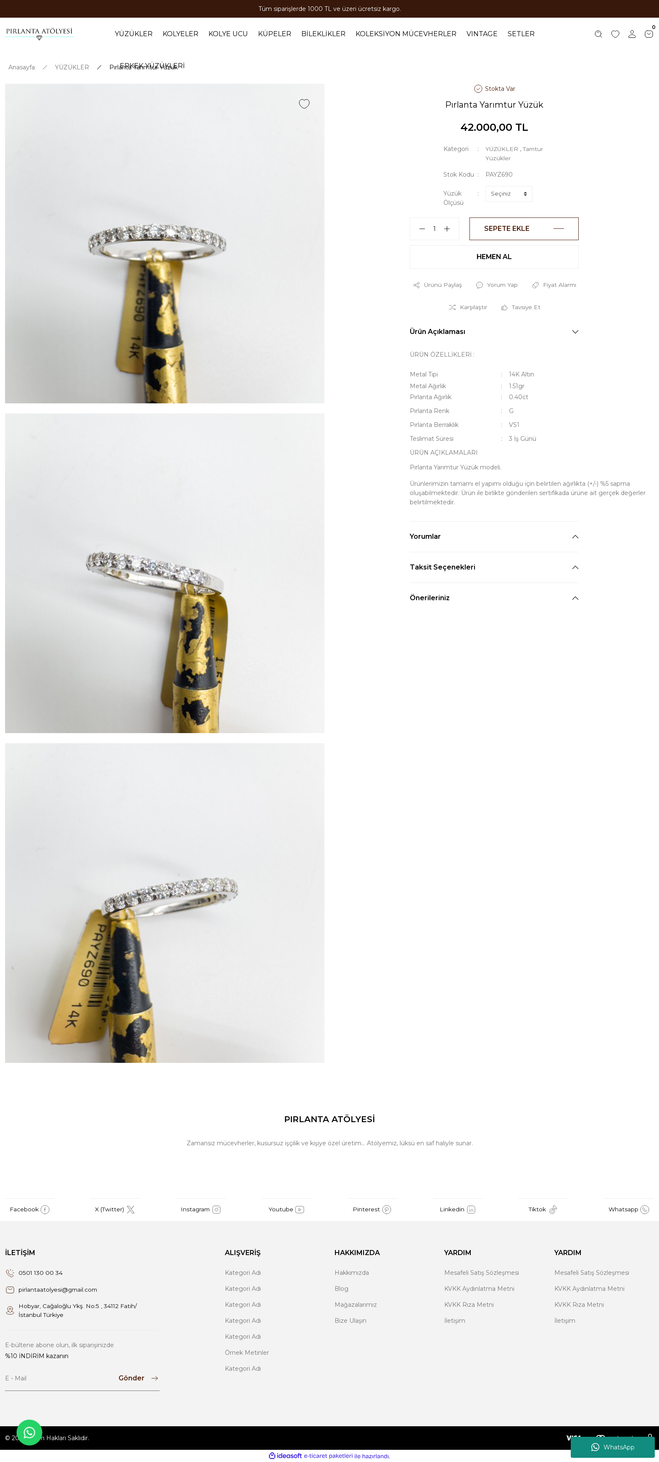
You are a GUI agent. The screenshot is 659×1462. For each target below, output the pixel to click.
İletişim (454, 1320)
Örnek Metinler (247, 1352)
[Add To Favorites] (304, 103)
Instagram (201, 1209)
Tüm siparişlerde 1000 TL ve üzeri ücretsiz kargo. (329, 9)
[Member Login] (632, 34)
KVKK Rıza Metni (469, 1304)
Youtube (287, 1209)
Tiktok (544, 1209)
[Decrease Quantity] (418, 228)
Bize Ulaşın (350, 1320)
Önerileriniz (430, 597)
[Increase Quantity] (450, 228)
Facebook (30, 1209)
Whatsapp (629, 1209)
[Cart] (649, 34)
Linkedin (458, 1209)
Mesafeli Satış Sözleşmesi (481, 1272)
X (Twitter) (115, 1209)
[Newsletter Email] (82, 1378)
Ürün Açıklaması (437, 332)
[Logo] (39, 34)
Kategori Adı (243, 1272)
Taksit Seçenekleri (442, 567)
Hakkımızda (352, 1272)
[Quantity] (434, 228)
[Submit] (139, 1378)
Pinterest (372, 1209)
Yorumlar (425, 536)
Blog (341, 1288)
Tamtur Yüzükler (509, 158)
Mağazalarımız (356, 1304)
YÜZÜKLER (502, 148)
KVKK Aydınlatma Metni (479, 1288)
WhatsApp (613, 1447)
